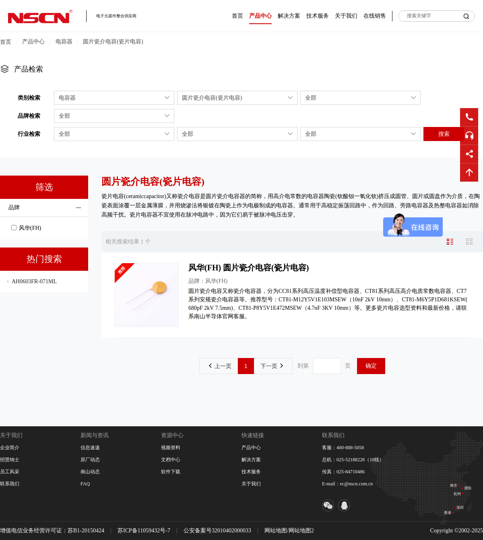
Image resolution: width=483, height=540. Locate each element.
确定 (371, 365)
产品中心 (260, 16)
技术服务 (317, 16)
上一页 (220, 366)
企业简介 (9, 447)
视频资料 (170, 447)
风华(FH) (26, 228)
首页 (237, 16)
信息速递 (90, 447)
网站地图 (275, 531)
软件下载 (170, 472)
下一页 (271, 366)
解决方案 (289, 16)
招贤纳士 (9, 459)
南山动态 (90, 472)
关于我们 (346, 16)
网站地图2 (301, 531)
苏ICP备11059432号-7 (144, 531)
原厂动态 (90, 459)
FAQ (85, 484)
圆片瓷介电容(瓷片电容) (113, 42)
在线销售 (374, 16)
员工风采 (9, 472)
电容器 (64, 42)
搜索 (444, 134)
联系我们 (9, 484)
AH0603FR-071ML (34, 281)
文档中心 (170, 459)
